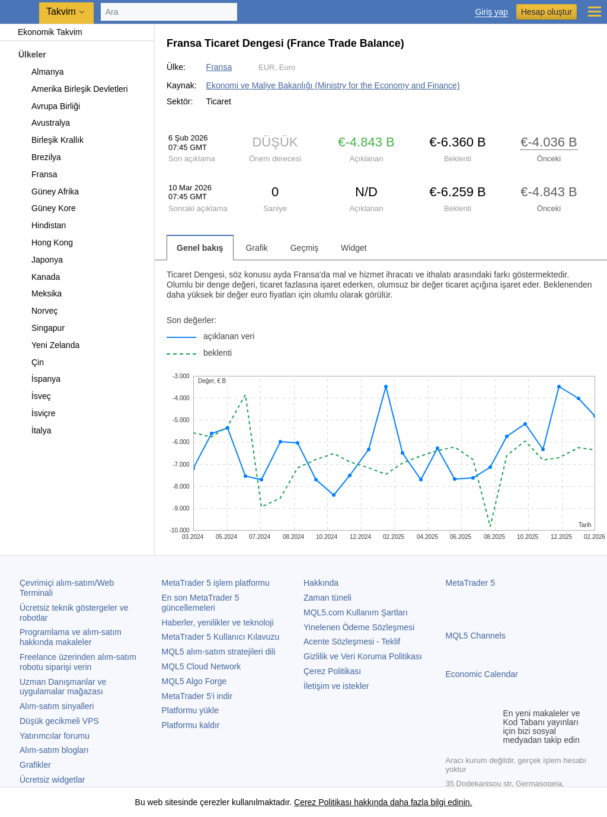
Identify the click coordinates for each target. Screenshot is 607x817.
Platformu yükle (190, 710)
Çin (31, 362)
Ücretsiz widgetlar (52, 779)
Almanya (40, 71)
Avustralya (44, 122)
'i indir (197, 696)
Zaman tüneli (328, 597)
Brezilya (39, 157)
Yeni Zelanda (48, 345)
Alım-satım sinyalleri (57, 706)
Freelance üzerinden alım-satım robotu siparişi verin (78, 662)
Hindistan (42, 225)
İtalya (34, 430)
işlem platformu (216, 583)
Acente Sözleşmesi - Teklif (352, 641)
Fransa (37, 174)
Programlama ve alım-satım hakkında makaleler (71, 637)
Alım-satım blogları (54, 750)
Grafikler (35, 765)
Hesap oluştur (546, 12)
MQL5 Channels (476, 635)
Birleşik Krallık (51, 140)
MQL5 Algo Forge (194, 681)
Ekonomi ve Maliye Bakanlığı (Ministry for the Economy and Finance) (333, 85)
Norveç (37, 310)
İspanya (39, 379)
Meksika (40, 293)
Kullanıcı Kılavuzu (221, 637)
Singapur (41, 328)
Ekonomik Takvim (44, 32)
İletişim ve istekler (336, 686)
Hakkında (321, 583)
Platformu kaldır (191, 725)
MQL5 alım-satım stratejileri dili (219, 651)
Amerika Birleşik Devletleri (73, 89)
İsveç (34, 396)
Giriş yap (491, 12)
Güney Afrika (48, 191)
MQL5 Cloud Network (201, 666)
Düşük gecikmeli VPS (59, 721)
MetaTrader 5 (471, 583)
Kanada (39, 277)
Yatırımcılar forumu (55, 736)
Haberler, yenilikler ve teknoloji (218, 622)
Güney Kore (47, 208)
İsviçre (36, 413)
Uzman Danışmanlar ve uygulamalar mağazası (63, 687)
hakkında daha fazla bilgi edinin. (412, 802)
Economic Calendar (482, 674)
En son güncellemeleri (200, 602)
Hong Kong (45, 242)
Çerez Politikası (332, 671)
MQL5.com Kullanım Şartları (356, 612)
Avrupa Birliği (49, 106)
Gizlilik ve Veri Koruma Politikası (363, 656)
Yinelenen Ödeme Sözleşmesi (359, 627)
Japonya (40, 259)
